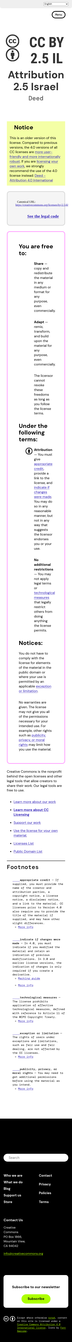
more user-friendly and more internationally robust (35, 157)
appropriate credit (43, 466)
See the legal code (43, 216)
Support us (12, 1195)
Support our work (27, 822)
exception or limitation (35, 688)
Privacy (45, 1184)
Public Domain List (28, 851)
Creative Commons (20, 16)
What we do (13, 1182)
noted (51, 1317)
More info (25, 927)
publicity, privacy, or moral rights (32, 740)
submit (63, 1157)
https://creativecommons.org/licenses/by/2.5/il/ (41, 204)
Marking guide (29, 978)
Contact (45, 1175)
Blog (7, 1188)
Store (8, 1202)
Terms (44, 1202)
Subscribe (36, 1299)
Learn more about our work (35, 802)
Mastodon (21, 1264)
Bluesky (10, 1264)
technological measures (44, 595)
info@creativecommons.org (23, 1253)
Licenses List (24, 843)
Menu (58, 14)
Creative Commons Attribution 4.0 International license (38, 1326)
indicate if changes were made (42, 492)
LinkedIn (32, 1264)
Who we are (13, 1175)
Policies (45, 1193)
